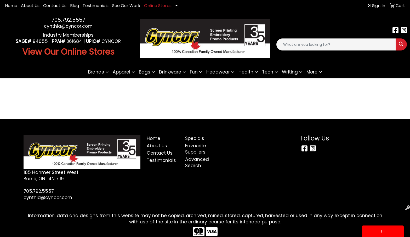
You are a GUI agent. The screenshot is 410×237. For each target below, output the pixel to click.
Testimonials (96, 6)
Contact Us (54, 6)
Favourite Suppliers (195, 149)
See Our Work (126, 6)
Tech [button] (267, 72)
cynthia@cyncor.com (68, 26)
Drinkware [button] (170, 72)
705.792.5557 (68, 20)
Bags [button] (144, 72)
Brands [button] (96, 72)
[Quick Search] (336, 44)
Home (11, 6)
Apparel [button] (121, 72)
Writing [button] (290, 72)
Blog (74, 6)
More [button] (311, 72)
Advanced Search (197, 162)
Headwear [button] (218, 72)
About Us (30, 6)
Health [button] (245, 72)
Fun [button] (194, 72)
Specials (194, 138)
